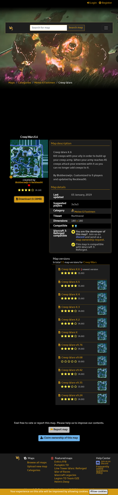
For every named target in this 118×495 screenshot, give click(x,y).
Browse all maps (37, 462)
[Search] (49, 28)
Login (92, 3)
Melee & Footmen (44, 82)
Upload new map (37, 466)
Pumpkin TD (61, 465)
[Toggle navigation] (106, 28)
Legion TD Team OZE (66, 478)
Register (105, 3)
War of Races (62, 471)
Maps (11, 82)
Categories (24, 82)
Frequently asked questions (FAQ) (102, 470)
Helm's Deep (61, 481)
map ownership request (90, 240)
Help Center (103, 458)
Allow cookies (98, 491)
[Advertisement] (62, 109)
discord (80, 237)
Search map (76, 27)
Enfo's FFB (60, 461)
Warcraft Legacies (65, 475)
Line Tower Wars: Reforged (70, 468)
